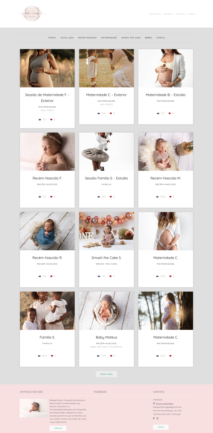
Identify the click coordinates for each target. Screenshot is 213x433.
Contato (180, 14)
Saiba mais (58, 428)
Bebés (148, 38)
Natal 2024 (67, 38)
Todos (52, 38)
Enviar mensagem (164, 403)
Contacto (161, 427)
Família (160, 38)
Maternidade (109, 38)
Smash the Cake (131, 38)
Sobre (192, 14)
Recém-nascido (87, 38)
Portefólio (155, 14)
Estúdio (168, 14)
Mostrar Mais (106, 374)
